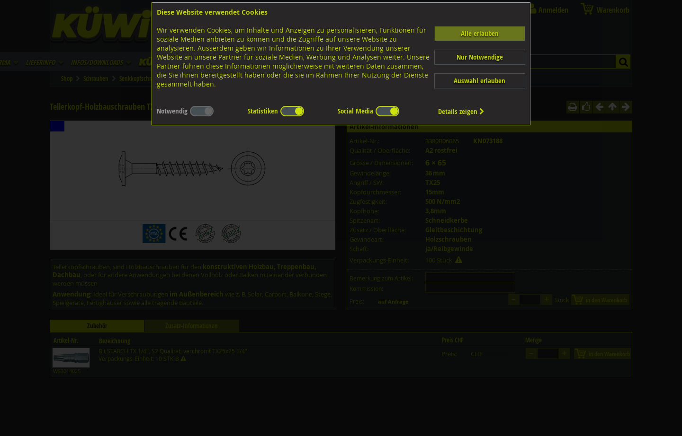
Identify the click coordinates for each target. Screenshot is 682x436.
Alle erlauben (480, 33)
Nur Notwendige (480, 57)
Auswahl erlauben (479, 81)
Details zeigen (461, 111)
